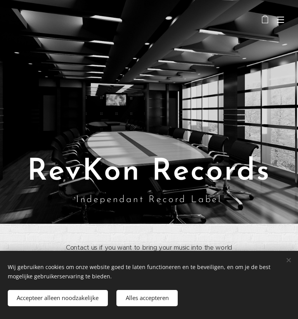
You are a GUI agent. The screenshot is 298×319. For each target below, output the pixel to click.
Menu (280, 19)
